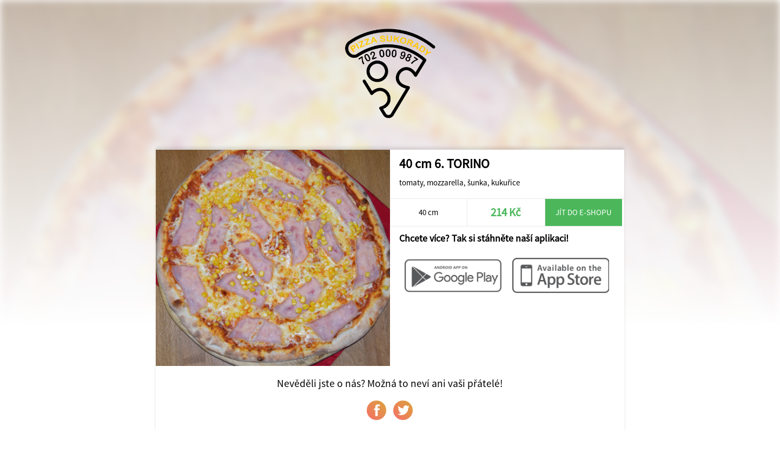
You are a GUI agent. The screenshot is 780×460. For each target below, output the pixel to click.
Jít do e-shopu (584, 212)
